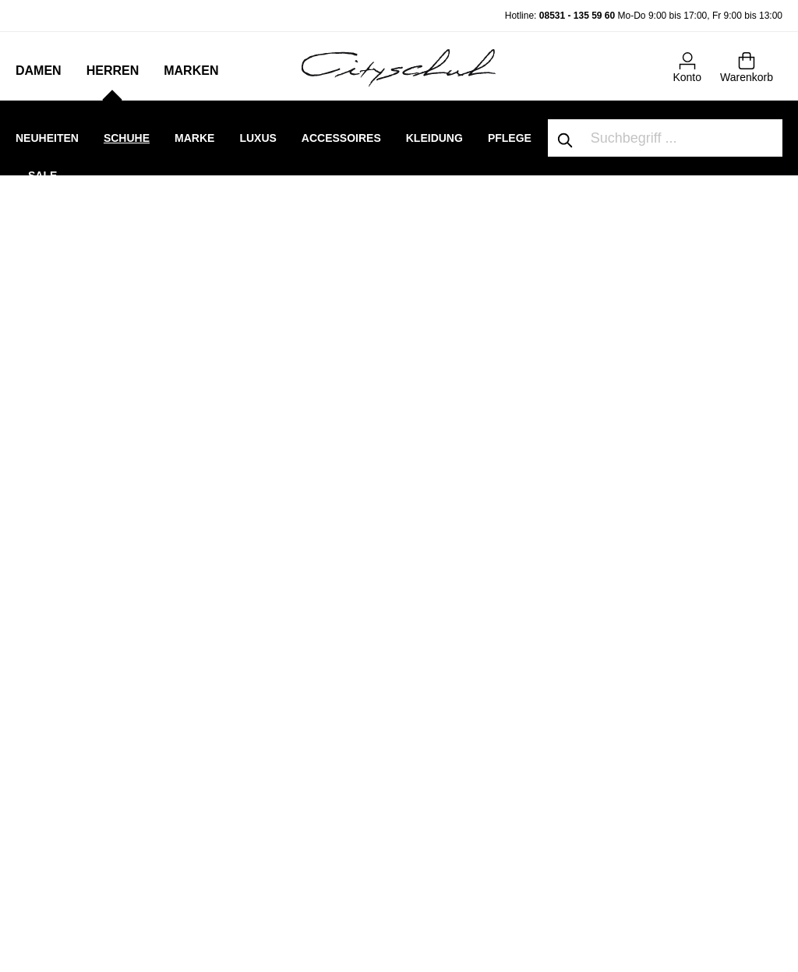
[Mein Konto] (687, 66)
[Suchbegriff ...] (683, 138)
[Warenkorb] (746, 66)
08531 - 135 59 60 (577, 15)
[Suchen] (566, 138)
